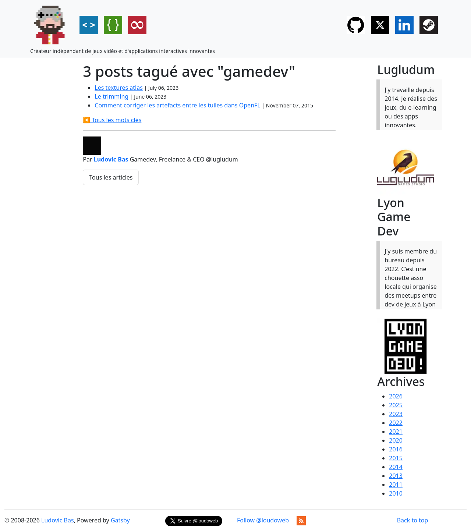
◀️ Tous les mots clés (112, 120)
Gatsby (120, 520)
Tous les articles (110, 177)
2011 (396, 484)
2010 (396, 493)
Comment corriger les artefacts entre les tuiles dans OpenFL (177, 105)
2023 (396, 414)
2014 (396, 467)
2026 (396, 396)
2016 (396, 449)
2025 (396, 405)
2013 (396, 476)
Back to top (412, 520)
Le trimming (111, 96)
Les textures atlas (119, 88)
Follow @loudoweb (263, 520)
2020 (396, 440)
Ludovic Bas (111, 159)
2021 (396, 432)
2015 (396, 458)
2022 (396, 423)
